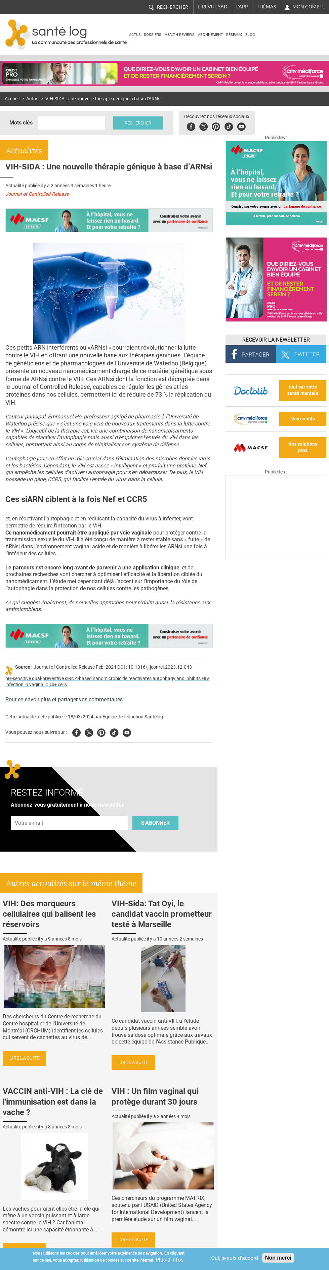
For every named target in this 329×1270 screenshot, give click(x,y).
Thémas (266, 6)
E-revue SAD (213, 6)
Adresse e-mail (29, 812)
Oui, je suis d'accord (234, 1258)
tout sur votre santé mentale (302, 390)
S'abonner (155, 823)
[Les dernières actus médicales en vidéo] (275, 557)
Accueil (12, 99)
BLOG (250, 35)
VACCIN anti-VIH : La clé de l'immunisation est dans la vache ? (53, 1101)
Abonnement (210, 35)
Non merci (278, 1258)
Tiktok (228, 125)
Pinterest (216, 125)
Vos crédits (303, 419)
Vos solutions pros (302, 447)
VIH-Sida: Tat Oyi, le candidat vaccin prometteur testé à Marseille (162, 914)
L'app (242, 6)
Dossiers (152, 35)
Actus (135, 35)
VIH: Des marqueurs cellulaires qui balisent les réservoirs (49, 914)
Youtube (127, 731)
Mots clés (21, 122)
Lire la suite (24, 1058)
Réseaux (234, 35)
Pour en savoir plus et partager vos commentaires (64, 699)
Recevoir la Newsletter (276, 340)
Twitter (203, 125)
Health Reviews (180, 35)
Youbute (241, 125)
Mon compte (308, 6)
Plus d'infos (169, 1260)
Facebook (191, 125)
